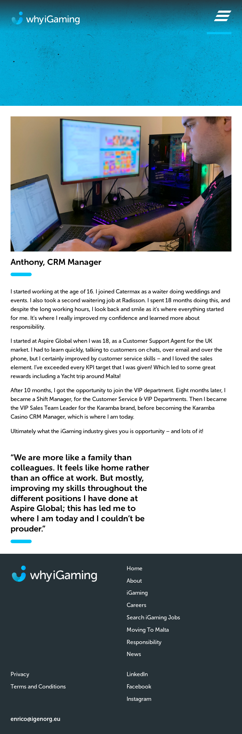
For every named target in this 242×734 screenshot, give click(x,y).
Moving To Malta (148, 629)
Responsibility (144, 642)
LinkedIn (137, 674)
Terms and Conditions (38, 686)
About (134, 580)
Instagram (139, 699)
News (134, 654)
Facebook (139, 686)
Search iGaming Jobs (153, 617)
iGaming (137, 592)
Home (134, 568)
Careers (136, 605)
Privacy (20, 674)
